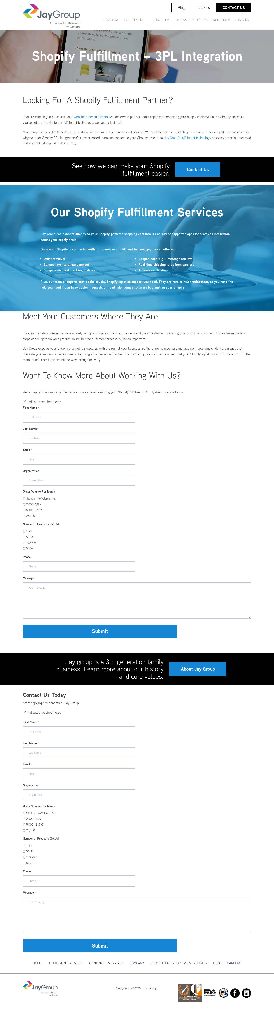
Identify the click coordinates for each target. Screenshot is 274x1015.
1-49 (29, 534)
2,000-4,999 (33, 507)
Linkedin (246, 996)
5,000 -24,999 (34, 513)
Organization (31, 474)
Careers (234, 966)
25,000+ (31, 518)
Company (136, 966)
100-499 (31, 545)
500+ (29, 551)
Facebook (235, 996)
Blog (217, 966)
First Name (31, 410)
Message (29, 581)
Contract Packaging (106, 966)
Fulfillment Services (65, 966)
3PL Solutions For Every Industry (179, 966)
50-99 (30, 540)
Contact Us (197, 171)
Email (27, 452)
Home (37, 966)
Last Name (30, 431)
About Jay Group (197, 672)
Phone (27, 560)
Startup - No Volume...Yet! (41, 501)
